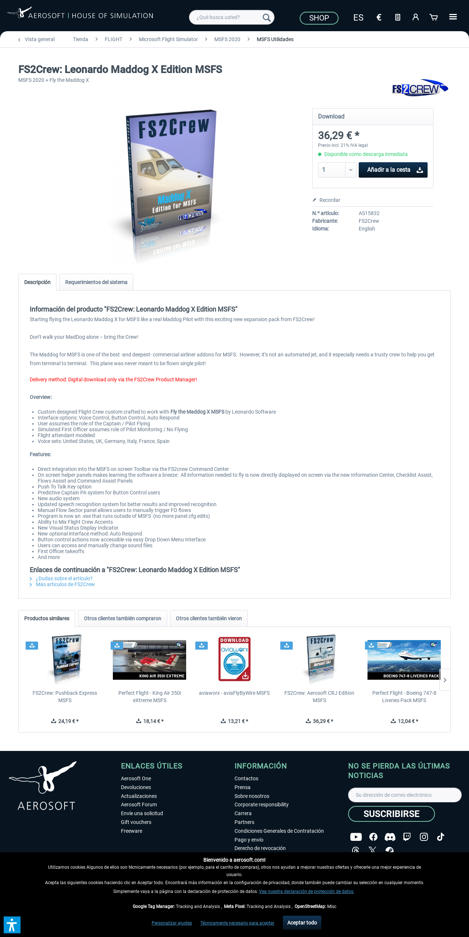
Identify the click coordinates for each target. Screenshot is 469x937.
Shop (319, 18)
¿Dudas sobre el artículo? (61, 578)
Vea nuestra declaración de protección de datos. (306, 891)
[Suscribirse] (391, 814)
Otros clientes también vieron (209, 618)
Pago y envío (248, 840)
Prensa (242, 787)
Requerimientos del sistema (96, 282)
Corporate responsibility (261, 804)
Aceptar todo (302, 923)
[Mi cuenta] (416, 16)
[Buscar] (266, 17)
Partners (244, 822)
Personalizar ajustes (172, 923)
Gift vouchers (136, 822)
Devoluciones (136, 787)
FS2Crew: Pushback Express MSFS (65, 696)
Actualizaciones (139, 796)
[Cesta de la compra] (434, 16)
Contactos (246, 778)
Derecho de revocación (260, 848)
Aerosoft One (136, 778)
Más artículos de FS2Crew (62, 584)
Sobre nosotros (251, 796)
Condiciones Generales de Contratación (279, 831)
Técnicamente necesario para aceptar (237, 923)
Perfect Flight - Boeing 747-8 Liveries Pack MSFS (404, 696)
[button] (12, 924)
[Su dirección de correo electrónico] (405, 795)
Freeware (131, 831)
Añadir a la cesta (395, 168)
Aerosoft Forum (139, 804)
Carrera (243, 813)
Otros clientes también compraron (122, 618)
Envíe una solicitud (142, 813)
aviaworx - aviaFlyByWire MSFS (234, 693)
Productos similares (46, 618)
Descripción (37, 282)
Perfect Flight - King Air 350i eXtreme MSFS (149, 696)
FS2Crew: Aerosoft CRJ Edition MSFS (319, 696)
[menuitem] (231, 17)
